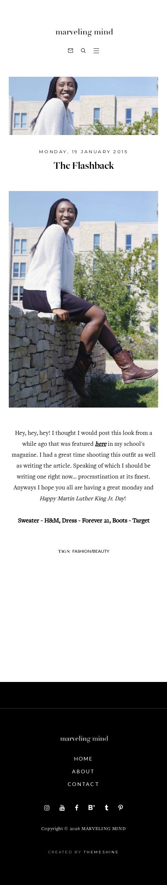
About (83, 771)
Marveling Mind (103, 829)
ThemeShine (101, 852)
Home (83, 758)
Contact (83, 784)
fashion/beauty (90, 551)
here (100, 444)
